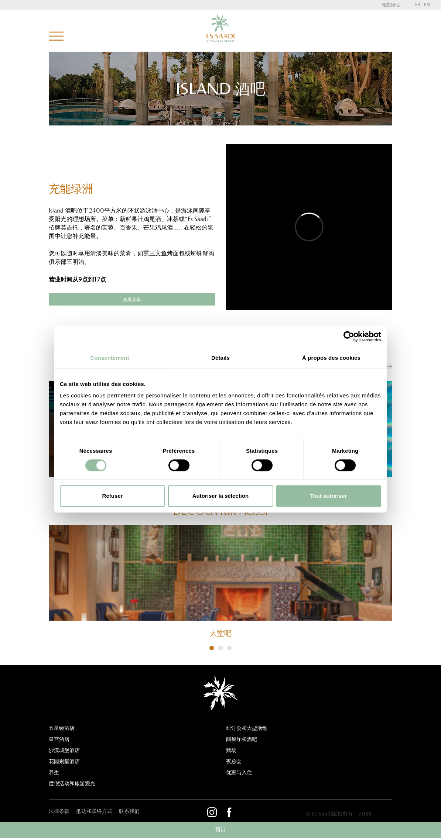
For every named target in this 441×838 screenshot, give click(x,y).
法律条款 (59, 811)
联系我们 (129, 811)
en (427, 5)
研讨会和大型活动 (246, 728)
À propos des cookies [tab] (331, 358)
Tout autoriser (328, 496)
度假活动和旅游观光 (72, 783)
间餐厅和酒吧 (241, 739)
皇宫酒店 (59, 739)
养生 (54, 772)
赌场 (231, 750)
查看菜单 (132, 299)
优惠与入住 (239, 772)
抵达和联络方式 (94, 811)
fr (417, 5)
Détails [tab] (220, 358)
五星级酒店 (62, 728)
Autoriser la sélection (220, 496)
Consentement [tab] (109, 358)
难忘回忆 (391, 5)
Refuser (112, 496)
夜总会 (234, 761)
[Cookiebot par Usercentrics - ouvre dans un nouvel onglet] (349, 336)
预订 (220, 829)
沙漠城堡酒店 (64, 750)
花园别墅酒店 (64, 761)
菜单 (56, 36)
